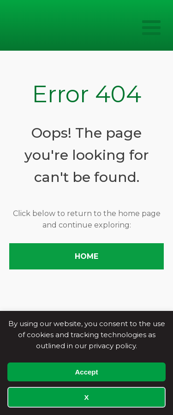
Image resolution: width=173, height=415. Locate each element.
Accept (86, 372)
